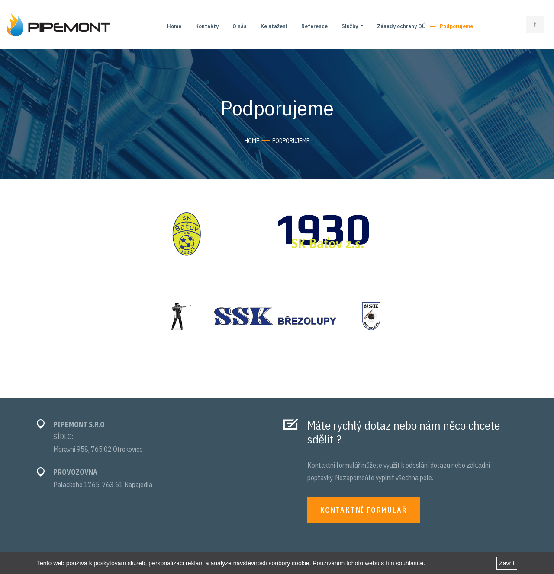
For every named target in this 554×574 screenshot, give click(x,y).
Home (174, 26)
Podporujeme (456, 26)
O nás (239, 26)
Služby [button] (350, 26)
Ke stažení (274, 26)
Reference (314, 26)
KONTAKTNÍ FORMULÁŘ (363, 510)
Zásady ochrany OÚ (401, 26)
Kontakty (207, 26)
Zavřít (507, 563)
